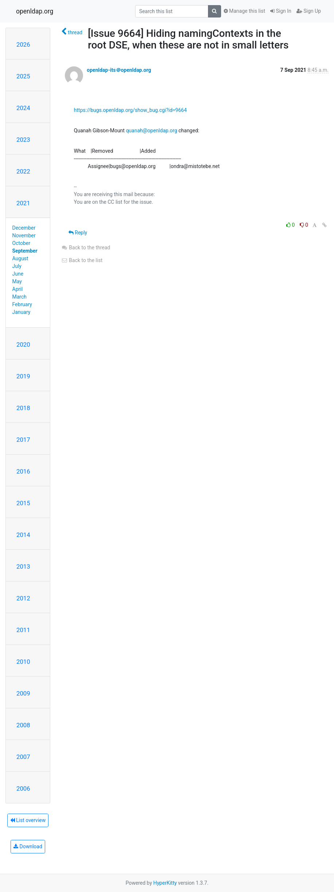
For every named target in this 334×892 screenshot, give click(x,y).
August (20, 258)
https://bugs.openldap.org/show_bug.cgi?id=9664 (130, 110)
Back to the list (81, 260)
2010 (23, 661)
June (18, 274)
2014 (23, 534)
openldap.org (34, 11)
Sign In (280, 11)
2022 (23, 171)
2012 (23, 598)
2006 (23, 788)
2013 (23, 566)
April (17, 289)
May (17, 281)
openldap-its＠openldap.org (119, 70)
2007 (23, 756)
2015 (23, 503)
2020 (23, 344)
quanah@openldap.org (151, 130)
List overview (28, 820)
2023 (23, 139)
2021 (23, 203)
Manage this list (244, 11)
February (22, 304)
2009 (23, 693)
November (24, 235)
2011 (23, 630)
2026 (23, 44)
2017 (23, 439)
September (25, 251)
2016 (23, 471)
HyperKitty (165, 883)
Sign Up (308, 11)
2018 (23, 408)
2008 (23, 725)
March (19, 297)
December (24, 228)
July (16, 266)
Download (27, 846)
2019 (23, 376)
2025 (23, 76)
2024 (23, 108)
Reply (77, 232)
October (21, 243)
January (21, 312)
